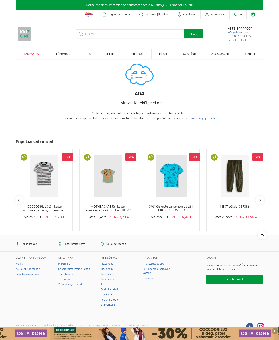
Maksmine (64, 263)
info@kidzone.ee (238, 32)
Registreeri (235, 279)
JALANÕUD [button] (189, 53)
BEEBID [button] (110, 53)
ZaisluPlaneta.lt (110, 289)
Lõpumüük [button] (63, 53)
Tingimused (65, 279)
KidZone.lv (107, 268)
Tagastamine (66, 274)
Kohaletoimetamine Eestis (74, 268)
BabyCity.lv (107, 279)
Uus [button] (88, 53)
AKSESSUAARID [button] (220, 53)
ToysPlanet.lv (108, 294)
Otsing (193, 34)
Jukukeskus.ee (109, 284)
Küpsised (148, 278)
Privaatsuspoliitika (153, 263)
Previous (19, 200)
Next (259, 200)
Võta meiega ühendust (72, 284)
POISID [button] (163, 53)
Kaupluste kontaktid (28, 268)
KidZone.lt (107, 263)
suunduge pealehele (205, 118)
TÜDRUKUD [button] (137, 53)
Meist (19, 263)
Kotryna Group (109, 299)
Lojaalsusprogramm (27, 274)
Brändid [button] (249, 53)
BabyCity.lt (107, 274)
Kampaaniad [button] (32, 53)
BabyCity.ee (108, 304)
